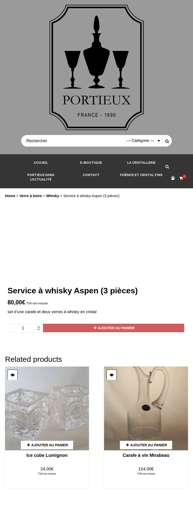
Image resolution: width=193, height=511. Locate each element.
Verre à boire (31, 196)
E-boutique (91, 162)
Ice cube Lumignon (47, 455)
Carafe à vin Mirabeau (146, 455)
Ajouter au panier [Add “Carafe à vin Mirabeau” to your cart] (148, 445)
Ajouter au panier (116, 328)
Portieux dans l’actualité (40, 177)
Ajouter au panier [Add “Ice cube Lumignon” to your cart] (49, 445)
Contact (91, 175)
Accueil (41, 162)
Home (10, 196)
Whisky (52, 196)
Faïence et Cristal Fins (141, 175)
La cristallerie (141, 162)
